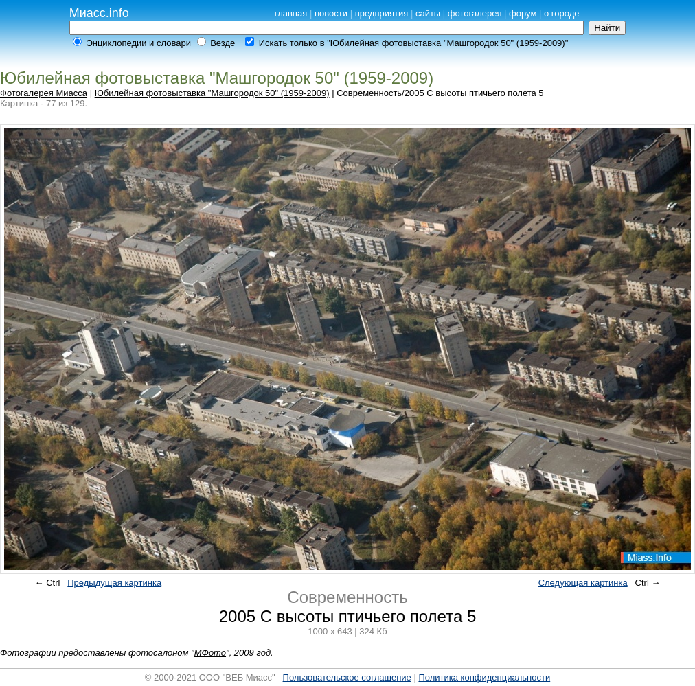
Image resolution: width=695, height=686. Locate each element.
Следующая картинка (583, 583)
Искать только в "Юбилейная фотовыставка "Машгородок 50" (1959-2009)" (414, 43)
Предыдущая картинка (114, 583)
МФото (210, 653)
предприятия (382, 13)
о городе (562, 13)
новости (331, 13)
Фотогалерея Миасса (43, 93)
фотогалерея (475, 13)
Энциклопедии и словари (138, 43)
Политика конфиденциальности (484, 677)
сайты (427, 13)
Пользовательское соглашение (347, 677)
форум (522, 13)
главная (291, 13)
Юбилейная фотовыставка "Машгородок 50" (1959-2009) (212, 93)
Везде (222, 43)
